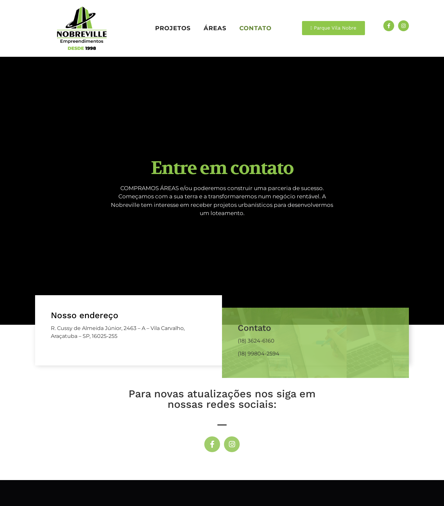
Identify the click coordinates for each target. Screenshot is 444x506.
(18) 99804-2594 (258, 410)
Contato (255, 28)
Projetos (173, 28)
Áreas (215, 28)
